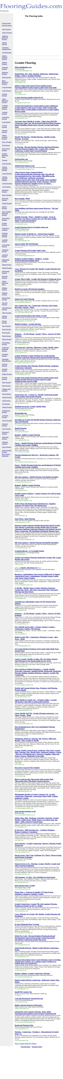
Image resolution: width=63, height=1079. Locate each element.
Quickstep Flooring (5, 355)
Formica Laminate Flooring (4, 168)
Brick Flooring (6, 77)
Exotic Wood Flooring (6, 149)
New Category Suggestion (6, 455)
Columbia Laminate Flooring (5, 107)
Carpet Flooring (6, 87)
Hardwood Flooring (5, 191)
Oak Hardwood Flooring (6, 308)
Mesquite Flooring (5, 277)
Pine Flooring (6, 333)
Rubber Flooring (7, 374)
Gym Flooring (6, 187)
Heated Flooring (7, 203)
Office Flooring (6, 313)
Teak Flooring (6, 400)
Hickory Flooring (4, 207)
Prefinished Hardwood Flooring (5, 349)
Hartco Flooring (7, 195)
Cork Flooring (6, 122)
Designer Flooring (4, 131)
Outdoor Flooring (4, 317)
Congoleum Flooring (5, 118)
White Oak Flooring (5, 438)
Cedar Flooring (6, 90)
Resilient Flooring (4, 370)
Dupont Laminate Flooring (4, 137)
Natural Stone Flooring (6, 298)
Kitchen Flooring (4, 224)
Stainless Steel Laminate (6, 390)
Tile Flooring (6, 404)
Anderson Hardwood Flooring (5, 37)
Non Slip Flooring (4, 303)
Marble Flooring (7, 268)
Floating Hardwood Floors (5, 155)
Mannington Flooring (5, 260)
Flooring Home (6, 23)
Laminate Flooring (5, 240)
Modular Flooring (4, 288)
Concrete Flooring (4, 113)
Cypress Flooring (4, 126)
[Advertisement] (32, 36)
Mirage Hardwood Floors (5, 283)
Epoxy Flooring (6, 142)
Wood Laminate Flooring (6, 451)
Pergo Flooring (6, 329)
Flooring (4, 160)
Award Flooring (6, 52)
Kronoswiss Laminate (5, 229)
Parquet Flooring (4, 322)
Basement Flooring (5, 68)
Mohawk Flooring (4, 293)
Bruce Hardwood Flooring (5, 82)
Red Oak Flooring (4, 365)
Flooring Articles (7, 25)
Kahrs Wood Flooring (5, 219)
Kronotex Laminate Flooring (5, 235)
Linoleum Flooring (5, 255)
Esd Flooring (6, 145)
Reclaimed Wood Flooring (6, 360)
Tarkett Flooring (7, 397)
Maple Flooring (6, 265)
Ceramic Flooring (4, 94)
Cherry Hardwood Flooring (5, 100)
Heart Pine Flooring (5, 199)
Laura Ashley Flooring (6, 245)
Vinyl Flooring (6, 429)
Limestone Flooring (5, 250)
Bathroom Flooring (5, 73)
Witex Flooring (6, 447)
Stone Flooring (6, 394)
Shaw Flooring (6, 382)
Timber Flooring (7, 407)
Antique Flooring (4, 43)
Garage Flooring (7, 173)
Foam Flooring (6, 163)
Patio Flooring (6, 326)
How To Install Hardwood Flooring (6, 213)
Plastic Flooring (6, 339)
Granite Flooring (7, 183)
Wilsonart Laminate (5, 443)
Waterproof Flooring (5, 433)
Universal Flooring (5, 424)
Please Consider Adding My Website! (26, 1043)
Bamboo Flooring (4, 63)
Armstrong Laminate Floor (6, 48)
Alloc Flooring (6, 29)
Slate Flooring (6, 386)
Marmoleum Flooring (5, 272)
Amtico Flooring (7, 32)
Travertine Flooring (5, 416)
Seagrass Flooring (4, 378)
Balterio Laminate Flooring (4, 57)
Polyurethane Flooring (6, 343)
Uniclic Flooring (7, 420)
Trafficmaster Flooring (6, 411)
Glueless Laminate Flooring (4, 178)
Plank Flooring (6, 336)
